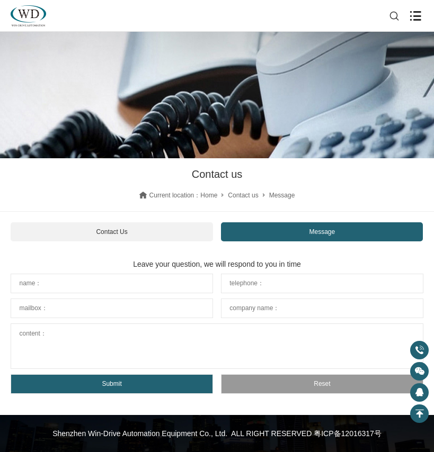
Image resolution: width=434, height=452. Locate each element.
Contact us (243, 195)
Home (208, 195)
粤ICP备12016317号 (348, 433)
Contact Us (111, 232)
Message (322, 232)
